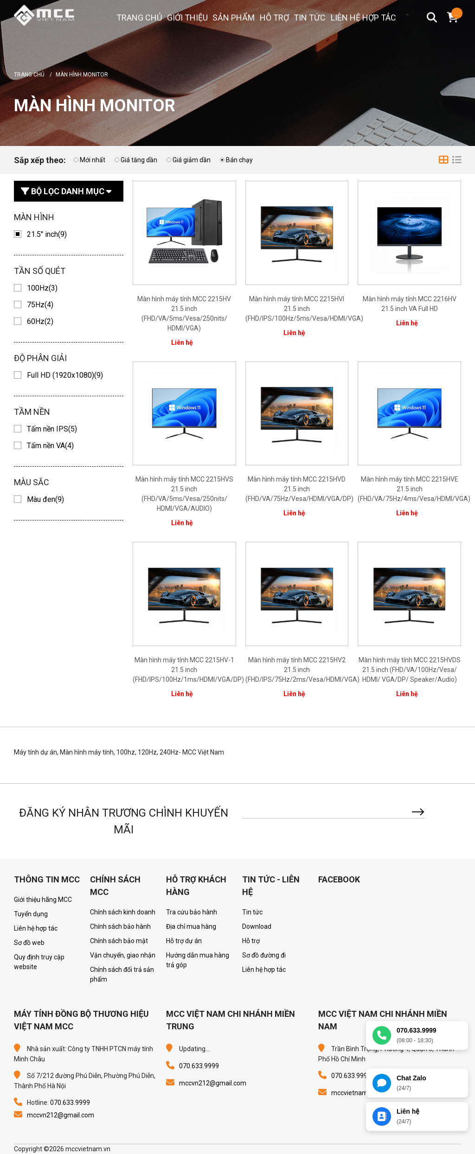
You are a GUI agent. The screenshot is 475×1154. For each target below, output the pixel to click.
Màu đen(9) (45, 499)
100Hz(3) (42, 288)
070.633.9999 (70, 1102)
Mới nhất (92, 160)
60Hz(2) (40, 321)
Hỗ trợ (251, 941)
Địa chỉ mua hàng (191, 926)
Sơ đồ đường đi (264, 955)
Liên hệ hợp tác (36, 928)
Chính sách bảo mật (119, 941)
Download (256, 926)
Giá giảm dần (192, 160)
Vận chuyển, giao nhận (122, 955)
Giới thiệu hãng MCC (43, 899)
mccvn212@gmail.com (60, 1115)
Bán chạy (239, 160)
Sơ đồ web (29, 942)
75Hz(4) (40, 304)
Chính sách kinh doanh (122, 912)
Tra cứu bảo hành (191, 912)
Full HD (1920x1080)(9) (65, 375)
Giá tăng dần (139, 160)
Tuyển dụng (31, 914)
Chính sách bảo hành (120, 926)
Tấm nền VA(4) (50, 445)
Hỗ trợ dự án (184, 941)
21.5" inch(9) (47, 234)
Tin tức (252, 912)
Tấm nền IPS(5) (52, 429)
